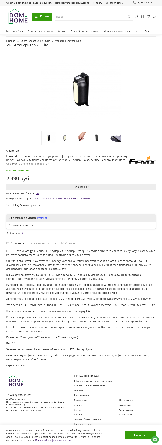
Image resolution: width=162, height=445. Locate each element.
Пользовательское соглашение (72, 2)
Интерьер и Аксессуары (117, 31)
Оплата (77, 410)
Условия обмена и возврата (87, 419)
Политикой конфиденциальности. (53, 440)
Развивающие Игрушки (40, 31)
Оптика (62, 31)
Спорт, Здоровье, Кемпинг (85, 31)
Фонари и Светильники (68, 40)
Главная (10, 40)
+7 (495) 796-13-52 (18, 395)
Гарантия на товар (83, 424)
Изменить (42, 217)
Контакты (97, 2)
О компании (125, 405)
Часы (137, 31)
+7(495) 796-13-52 (143, 2)
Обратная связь (114, 2)
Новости (78, 405)
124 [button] (37, 193)
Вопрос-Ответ (126, 414)
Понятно (140, 435)
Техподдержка (126, 410)
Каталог (42, 16)
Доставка (78, 414)
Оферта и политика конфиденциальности (29, 2)
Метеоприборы (14, 31)
